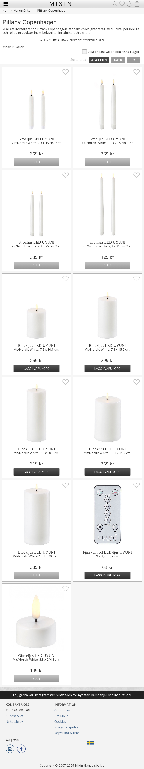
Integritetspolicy (66, 727)
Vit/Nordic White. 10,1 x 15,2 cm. (107, 453)
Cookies (60, 722)
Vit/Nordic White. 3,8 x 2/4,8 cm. (36, 659)
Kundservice (14, 716)
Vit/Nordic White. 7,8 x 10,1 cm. (36, 349)
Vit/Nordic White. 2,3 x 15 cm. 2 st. (36, 143)
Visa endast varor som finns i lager (110, 51)
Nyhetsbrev (14, 722)
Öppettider (62, 710)
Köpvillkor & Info (66, 733)
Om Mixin (61, 716)
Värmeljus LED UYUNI (36, 656)
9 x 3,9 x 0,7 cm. (107, 556)
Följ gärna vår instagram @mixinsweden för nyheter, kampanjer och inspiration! (72, 695)
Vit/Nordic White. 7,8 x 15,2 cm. (107, 349)
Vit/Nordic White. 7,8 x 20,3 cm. (36, 453)
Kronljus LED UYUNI (37, 139)
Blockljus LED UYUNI (36, 345)
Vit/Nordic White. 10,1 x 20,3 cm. (36, 556)
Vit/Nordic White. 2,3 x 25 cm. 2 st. (36, 246)
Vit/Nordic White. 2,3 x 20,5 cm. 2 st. (107, 143)
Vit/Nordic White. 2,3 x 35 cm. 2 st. (107, 246)
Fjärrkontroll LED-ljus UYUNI (107, 552)
